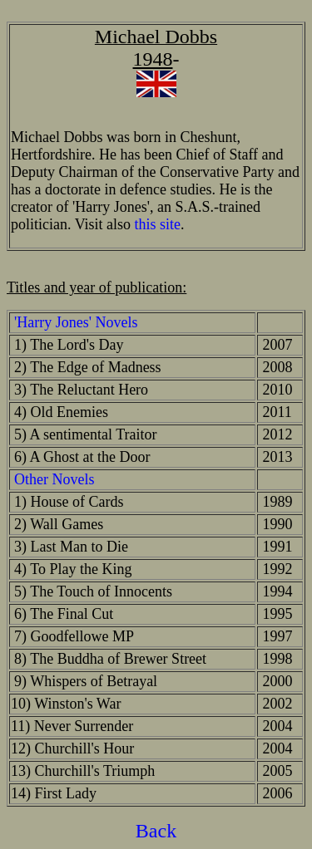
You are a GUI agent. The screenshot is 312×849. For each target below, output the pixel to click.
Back (156, 831)
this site (158, 224)
